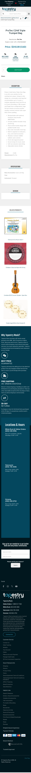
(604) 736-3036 (11, 610)
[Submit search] (3, 14)
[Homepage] (8, 9)
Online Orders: (7, 604)
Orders (5, 652)
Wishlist (5, 647)
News (4, 722)
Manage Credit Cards (9, 657)
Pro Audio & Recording (9, 703)
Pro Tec (19, 39)
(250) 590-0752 (10, 613)
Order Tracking (7, 645)
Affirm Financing (7, 682)
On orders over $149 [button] (15, 60)
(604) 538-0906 (11, 607)
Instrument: (8, 178)
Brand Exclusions (8, 684)
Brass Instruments (6, 17)
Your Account (7, 650)
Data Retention (7, 687)
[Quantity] (4, 70)
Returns (5, 668)
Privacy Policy (7, 671)
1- (12, 604)
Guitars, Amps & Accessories (11, 696)
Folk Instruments (8, 701)
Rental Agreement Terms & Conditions (14, 675)
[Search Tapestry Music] (14, 13)
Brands (5, 720)
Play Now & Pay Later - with (22, 3)
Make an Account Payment (10, 654)
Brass (4, 705)
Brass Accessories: (10, 172)
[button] (5, 56)
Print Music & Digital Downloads (12, 717)
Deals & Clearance (8, 693)
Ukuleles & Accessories (9, 698)
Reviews (5, 725)
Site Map (27, 759)
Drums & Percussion (9, 713)
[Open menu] (28, 13)
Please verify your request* (15, 561)
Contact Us (9, 634)
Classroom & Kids (8, 710)
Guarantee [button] (5, 58)
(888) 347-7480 (17, 604)
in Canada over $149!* (9, 3)
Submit (16, 565)
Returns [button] (25, 58)
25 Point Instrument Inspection (12, 659)
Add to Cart (18, 70)
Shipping (5, 666)
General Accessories (9, 715)
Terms (5, 673)
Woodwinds (6, 708)
